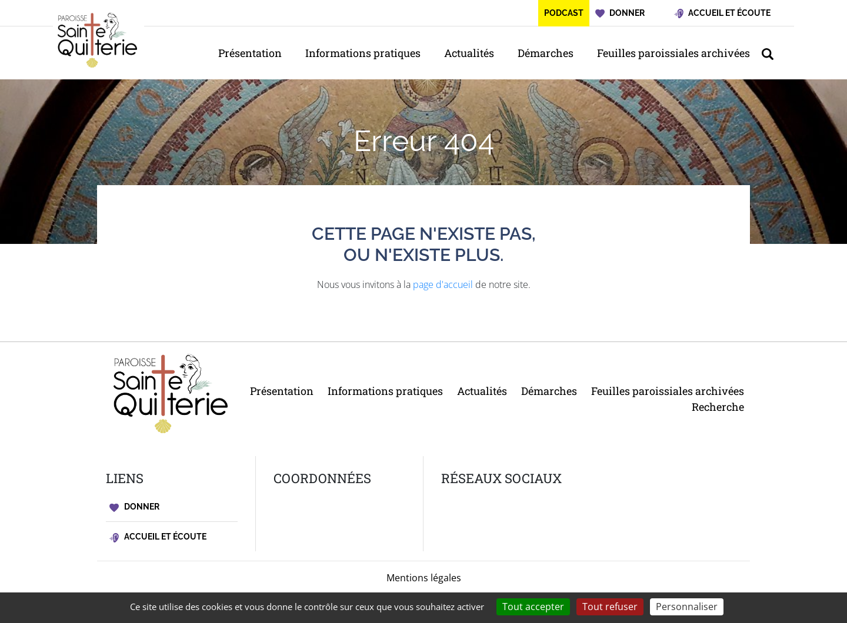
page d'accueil (443, 284)
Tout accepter (533, 606)
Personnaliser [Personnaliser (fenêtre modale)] (687, 606)
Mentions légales (423, 577)
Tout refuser (610, 606)
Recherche (718, 407)
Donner (134, 507)
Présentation (250, 53)
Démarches (545, 53)
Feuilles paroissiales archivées (673, 53)
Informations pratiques (363, 53)
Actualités (469, 53)
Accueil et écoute (157, 537)
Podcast (563, 13)
